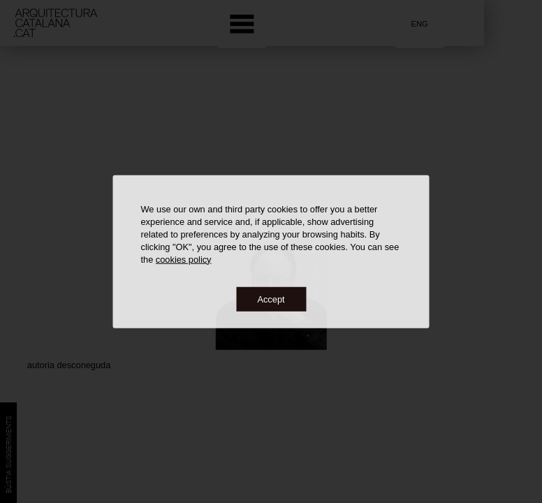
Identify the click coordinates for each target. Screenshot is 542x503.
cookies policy (184, 259)
